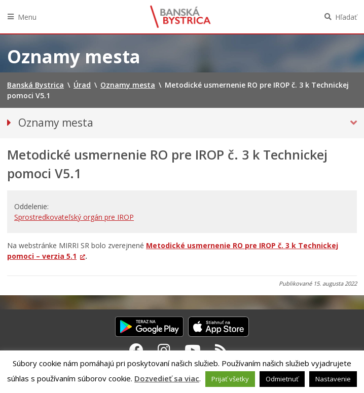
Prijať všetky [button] (230, 378)
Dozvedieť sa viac (166, 378)
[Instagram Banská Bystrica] (164, 350)
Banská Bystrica (180, 17)
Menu (27, 17)
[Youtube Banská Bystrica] (193, 350)
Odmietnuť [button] (282, 378)
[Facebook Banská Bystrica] (136, 350)
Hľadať (346, 17)
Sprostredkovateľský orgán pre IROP (74, 217)
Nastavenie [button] (333, 378)
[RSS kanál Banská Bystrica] (221, 350)
